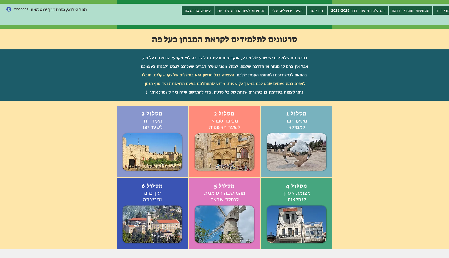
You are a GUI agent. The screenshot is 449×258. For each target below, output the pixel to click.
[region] (296, 141)
